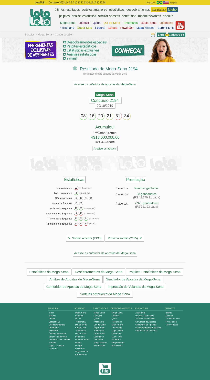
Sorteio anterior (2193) (85, 237)
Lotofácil (84, 22)
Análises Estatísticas (145, 318)
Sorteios (30, 34)
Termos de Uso (173, 318)
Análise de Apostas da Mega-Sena (74, 279)
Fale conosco (172, 324)
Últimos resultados (57, 333)
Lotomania (166, 22)
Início (51, 312)
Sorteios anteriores (58, 336)
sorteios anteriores (94, 9)
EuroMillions (117, 345)
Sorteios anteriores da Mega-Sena (105, 294)
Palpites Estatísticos (144, 315)
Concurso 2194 (64, 34)
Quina (97, 22)
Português (151, 2)
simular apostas (109, 16)
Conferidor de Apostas (146, 324)
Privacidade (171, 322)
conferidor (129, 16)
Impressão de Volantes (146, 330)
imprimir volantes (149, 16)
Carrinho (53, 348)
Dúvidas (169, 315)
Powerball (126, 27)
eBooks (52, 315)
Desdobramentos (57, 324)
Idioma (169, 312)
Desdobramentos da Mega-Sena (98, 272)
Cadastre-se (176, 34)
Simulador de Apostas (145, 322)
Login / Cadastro (56, 345)
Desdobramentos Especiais (148, 327)
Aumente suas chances (60, 339)
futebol (172, 9)
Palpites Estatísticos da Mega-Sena (155, 272)
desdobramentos (138, 9)
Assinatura (140, 312)
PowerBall (116, 339)
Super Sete (84, 27)
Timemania (130, 22)
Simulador (53, 330)
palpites (64, 16)
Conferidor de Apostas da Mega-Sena (73, 286)
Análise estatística (105, 148)
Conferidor (54, 327)
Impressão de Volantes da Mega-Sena (135, 286)
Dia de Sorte (112, 22)
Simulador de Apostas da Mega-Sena (133, 279)
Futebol (52, 342)
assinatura (159, 9)
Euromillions (166, 27)
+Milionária (67, 27)
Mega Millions (145, 27)
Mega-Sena (67, 22)
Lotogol (78, 345)
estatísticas (117, 9)
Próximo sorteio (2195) (125, 237)
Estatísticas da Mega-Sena (49, 272)
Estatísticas (54, 322)
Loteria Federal (82, 339)
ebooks (168, 16)
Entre (161, 34)
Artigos (52, 318)
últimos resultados (67, 9)
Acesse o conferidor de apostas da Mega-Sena (105, 84)
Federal (100, 27)
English (173, 2)
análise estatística (84, 16)
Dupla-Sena (148, 22)
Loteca (112, 27)
